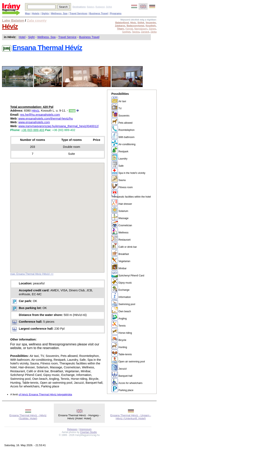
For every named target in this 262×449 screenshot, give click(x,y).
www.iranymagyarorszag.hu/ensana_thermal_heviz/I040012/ (58, 126)
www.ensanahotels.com (34, 122)
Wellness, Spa (46, 37)
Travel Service (67, 37)
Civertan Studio (88, 432)
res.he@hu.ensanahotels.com (40, 114)
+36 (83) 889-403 (32, 130)
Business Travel (89, 37)
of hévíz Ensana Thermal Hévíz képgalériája (45, 394)
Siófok (109, 7)
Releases (72, 429)
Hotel (22, 37)
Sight (31, 37)
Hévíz (10, 26)
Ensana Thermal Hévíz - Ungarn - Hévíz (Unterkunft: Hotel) (130, 417)
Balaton (90, 7)
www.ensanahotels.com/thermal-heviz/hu (45, 118)
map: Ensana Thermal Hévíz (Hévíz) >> (31, 274)
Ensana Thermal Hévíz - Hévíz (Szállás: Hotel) (27, 417)
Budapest (100, 7)
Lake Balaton (13, 20)
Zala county (36, 20)
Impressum (85, 429)
